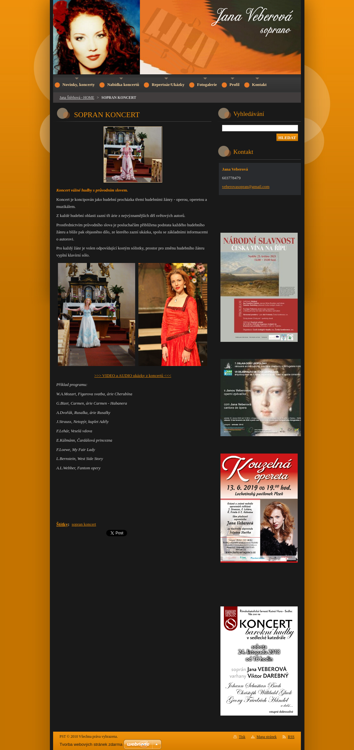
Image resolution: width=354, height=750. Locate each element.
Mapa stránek (266, 737)
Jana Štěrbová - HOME (77, 97)
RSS (291, 737)
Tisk (242, 737)
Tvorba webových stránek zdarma (91, 744)
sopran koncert (84, 524)
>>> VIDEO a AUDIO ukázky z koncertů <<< (132, 375)
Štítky (62, 524)
